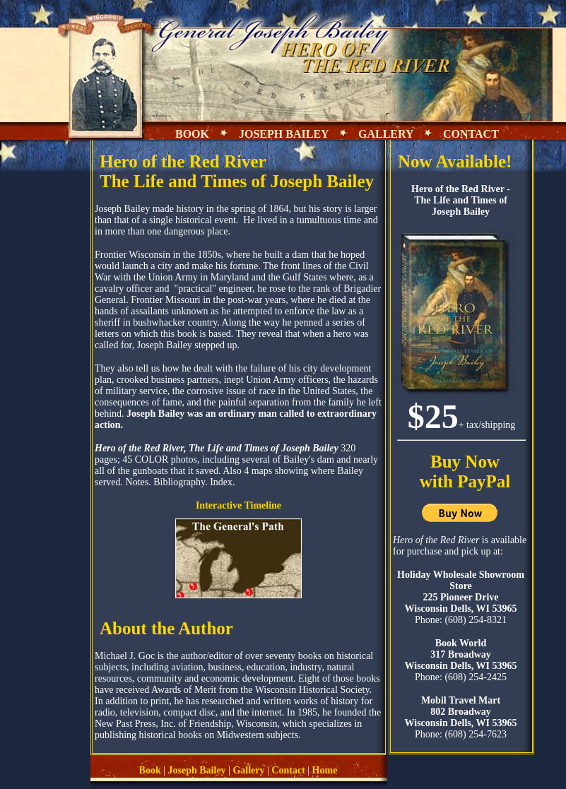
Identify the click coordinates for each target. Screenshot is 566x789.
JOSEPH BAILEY (285, 134)
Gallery (248, 770)
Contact (288, 770)
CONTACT (469, 134)
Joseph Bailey (197, 770)
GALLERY (385, 134)
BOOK (192, 134)
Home (325, 770)
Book (150, 770)
